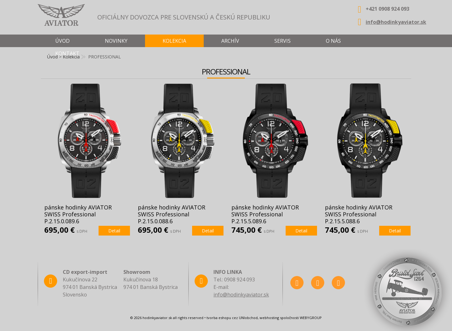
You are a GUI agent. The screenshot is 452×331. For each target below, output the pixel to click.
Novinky (116, 40)
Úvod (62, 40)
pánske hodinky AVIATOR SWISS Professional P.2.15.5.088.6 (358, 214)
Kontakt (67, 53)
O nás (333, 40)
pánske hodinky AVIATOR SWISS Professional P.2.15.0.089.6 (78, 214)
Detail (114, 231)
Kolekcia (174, 40)
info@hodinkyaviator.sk (396, 22)
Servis (282, 40)
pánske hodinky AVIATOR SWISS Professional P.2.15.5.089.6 (265, 214)
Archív (230, 40)
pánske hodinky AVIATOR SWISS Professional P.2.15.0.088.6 (171, 214)
